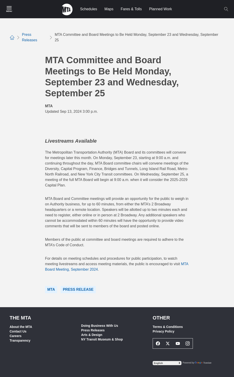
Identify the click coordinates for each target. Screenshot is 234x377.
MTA (51, 289)
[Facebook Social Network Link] (158, 343)
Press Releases (93, 330)
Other (161, 318)
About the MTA (21, 327)
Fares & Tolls (131, 9)
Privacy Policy (163, 331)
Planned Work (160, 9)
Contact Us (18, 331)
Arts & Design (91, 335)
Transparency (20, 340)
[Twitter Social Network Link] (168, 343)
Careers (15, 336)
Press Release (78, 289)
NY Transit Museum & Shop (102, 339)
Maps (108, 9)
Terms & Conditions (168, 327)
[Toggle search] (226, 9)
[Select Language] (167, 363)
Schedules (88, 9)
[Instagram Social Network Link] (188, 343)
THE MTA (20, 318)
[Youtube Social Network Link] (178, 343)
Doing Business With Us (99, 325)
